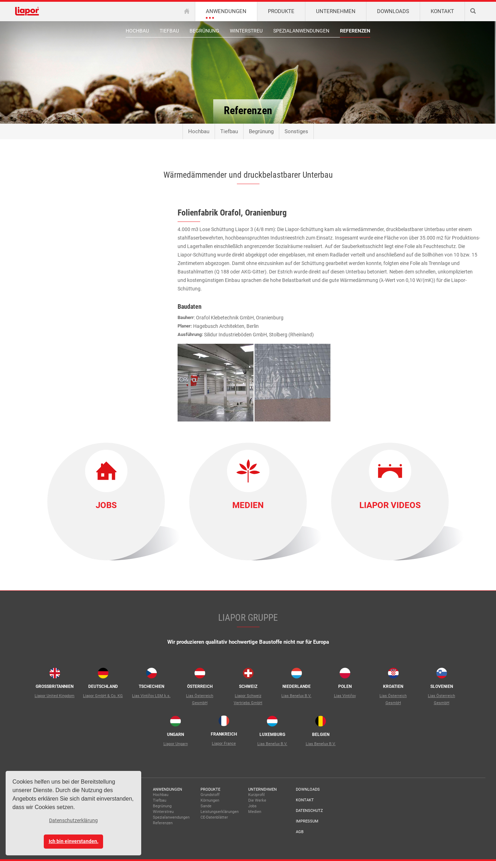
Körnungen (210, 800)
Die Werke (257, 800)
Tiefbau (169, 31)
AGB (300, 832)
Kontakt (305, 800)
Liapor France (224, 743)
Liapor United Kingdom (54, 696)
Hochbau (137, 31)
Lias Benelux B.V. (296, 696)
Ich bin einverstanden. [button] (73, 841)
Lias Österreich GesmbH (199, 699)
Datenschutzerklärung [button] (73, 820)
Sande (206, 806)
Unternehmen (262, 789)
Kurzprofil (256, 794)
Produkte (210, 789)
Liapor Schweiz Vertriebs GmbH (248, 699)
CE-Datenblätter (214, 817)
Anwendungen (167, 789)
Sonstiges (296, 131)
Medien (248, 505)
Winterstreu (246, 31)
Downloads (308, 789)
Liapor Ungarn (175, 744)
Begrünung (204, 31)
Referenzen (355, 31)
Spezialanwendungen (301, 31)
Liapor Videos (390, 505)
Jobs (106, 505)
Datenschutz (309, 810)
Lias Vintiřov (345, 696)
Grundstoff (210, 794)
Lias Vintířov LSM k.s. (151, 696)
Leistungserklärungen (220, 811)
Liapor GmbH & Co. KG (103, 696)
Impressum (307, 821)
